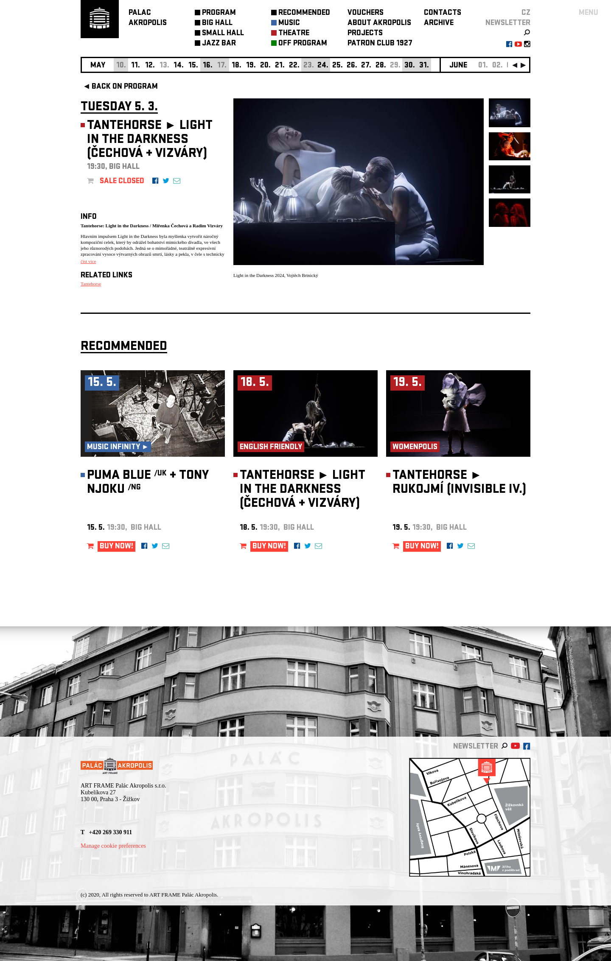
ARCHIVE (439, 23)
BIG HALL (217, 23)
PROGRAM (219, 13)
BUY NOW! (116, 547)
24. (322, 66)
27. (366, 66)
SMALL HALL (223, 34)
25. (337, 66)
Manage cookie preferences (113, 846)
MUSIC (289, 23)
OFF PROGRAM (302, 44)
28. (381, 66)
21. (280, 66)
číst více (88, 261)
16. (208, 66)
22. (294, 66)
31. (424, 66)
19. (251, 66)
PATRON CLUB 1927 (380, 44)
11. (135, 66)
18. (236, 66)
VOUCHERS (366, 13)
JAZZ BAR (219, 44)
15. (193, 66)
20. (265, 66)
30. (409, 66)
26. (352, 66)
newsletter (507, 23)
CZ (525, 13)
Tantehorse (91, 283)
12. (150, 66)
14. (179, 66)
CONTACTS (442, 13)
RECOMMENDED (304, 13)
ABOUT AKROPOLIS (379, 23)
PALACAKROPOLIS (148, 18)
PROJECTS (365, 34)
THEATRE (293, 34)
